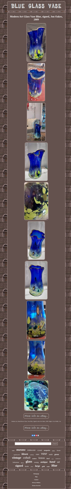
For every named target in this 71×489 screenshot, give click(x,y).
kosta (27, 466)
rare (37, 454)
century (32, 454)
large (37, 466)
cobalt (26, 457)
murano (20, 449)
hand (52, 461)
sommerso (57, 458)
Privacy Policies (36, 482)
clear (32, 466)
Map (36, 476)
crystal (39, 450)
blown (25, 454)
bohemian (16, 462)
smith (51, 454)
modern (34, 458)
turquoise (47, 450)
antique (44, 462)
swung (36, 462)
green (56, 454)
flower (22, 462)
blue (54, 465)
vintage (16, 457)
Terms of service (36, 485)
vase (44, 453)
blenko (59, 450)
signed (19, 465)
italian (53, 450)
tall (58, 462)
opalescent (17, 454)
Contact (36, 479)
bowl (48, 458)
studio (48, 466)
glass (29, 461)
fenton (41, 458)
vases (13, 450)
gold (43, 466)
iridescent (31, 450)
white (52, 458)
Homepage (36, 473)
